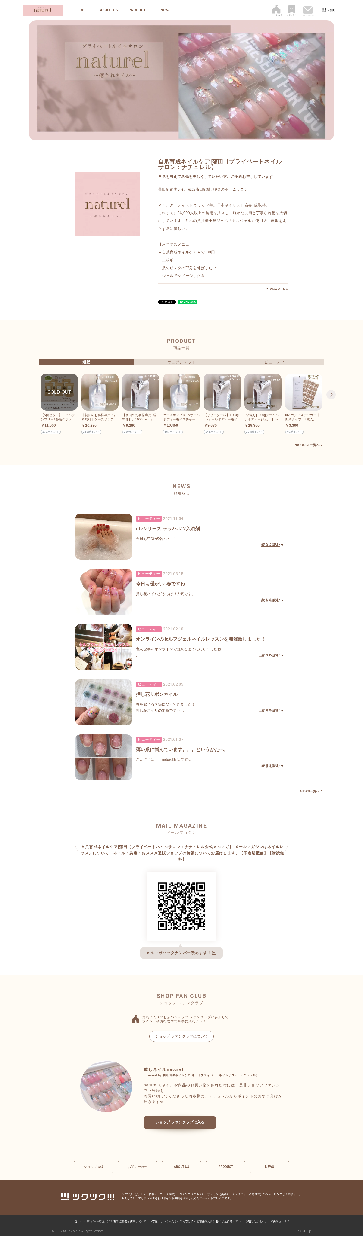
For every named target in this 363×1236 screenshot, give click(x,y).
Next (331, 394)
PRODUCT (137, 10)
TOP (80, 10)
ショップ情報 (93, 1167)
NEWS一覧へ (309, 791)
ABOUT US (109, 10)
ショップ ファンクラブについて (181, 1036)
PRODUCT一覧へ (306, 445)
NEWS (165, 10)
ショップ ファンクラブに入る (179, 1122)
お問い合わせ (137, 1167)
